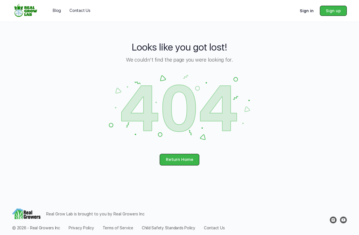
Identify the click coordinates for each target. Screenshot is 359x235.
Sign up (333, 11)
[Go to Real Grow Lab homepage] (26, 10)
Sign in (307, 11)
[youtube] (343, 220)
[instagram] (333, 220)
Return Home (179, 159)
